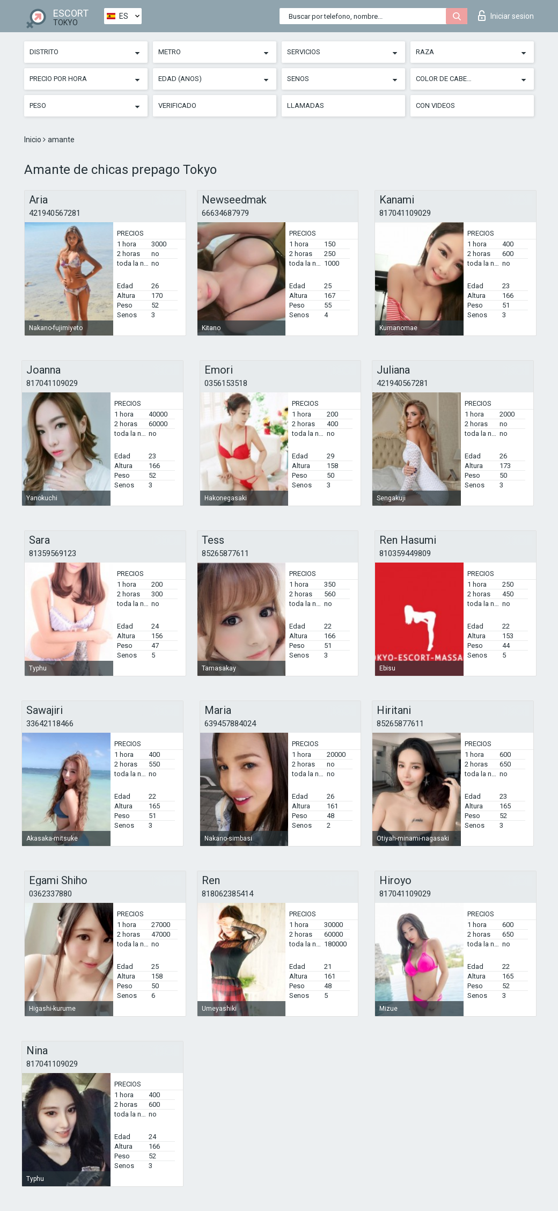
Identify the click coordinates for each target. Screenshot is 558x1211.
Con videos (435, 105)
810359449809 (405, 553)
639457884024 (230, 723)
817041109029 (405, 213)
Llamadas (305, 105)
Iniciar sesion (506, 15)
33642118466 (50, 723)
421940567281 (54, 213)
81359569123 (52, 553)
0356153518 (225, 383)
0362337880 (50, 894)
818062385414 (227, 894)
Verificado (177, 105)
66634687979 (225, 213)
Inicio (33, 139)
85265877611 (225, 553)
